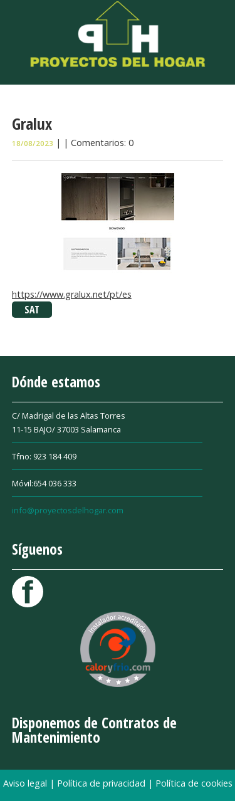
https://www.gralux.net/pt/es (72, 294)
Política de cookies (193, 783)
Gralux (32, 123)
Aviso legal (26, 783)
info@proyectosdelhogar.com (67, 510)
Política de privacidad (102, 783)
